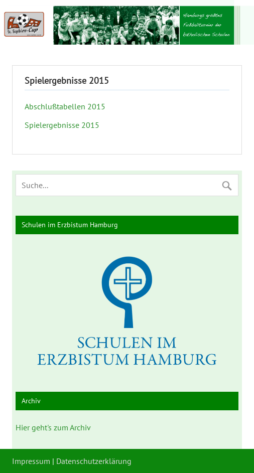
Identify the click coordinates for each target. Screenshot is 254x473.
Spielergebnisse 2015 (62, 125)
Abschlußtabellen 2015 (65, 106)
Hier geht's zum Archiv (53, 427)
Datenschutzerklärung (94, 461)
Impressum (31, 461)
